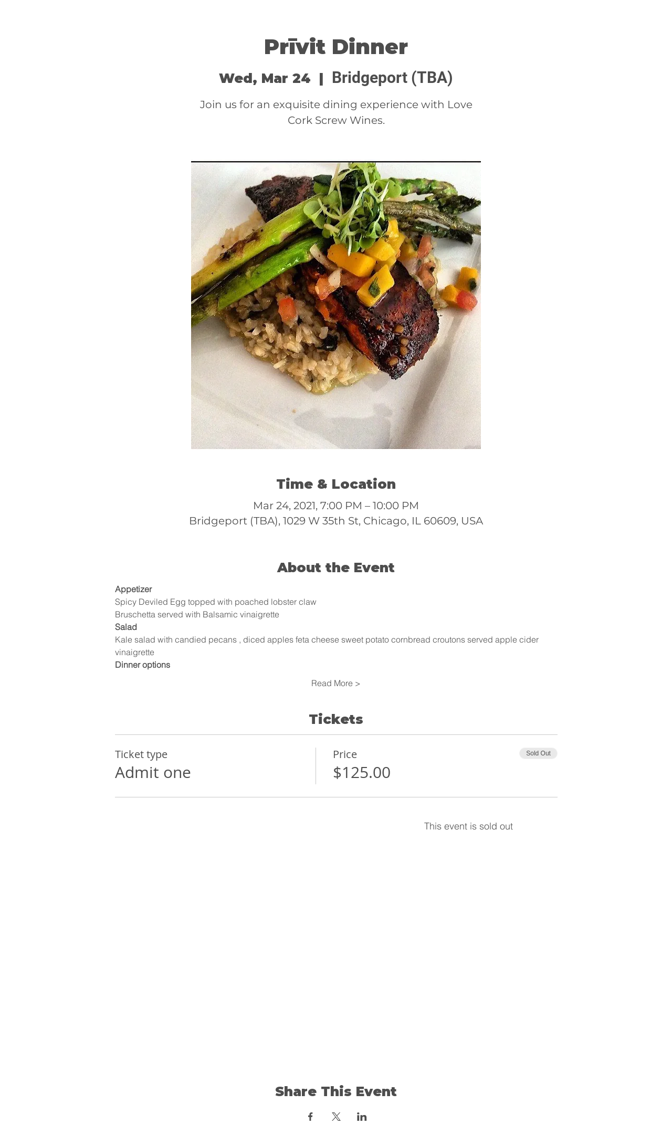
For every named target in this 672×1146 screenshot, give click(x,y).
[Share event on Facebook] (311, 1116)
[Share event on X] (336, 1116)
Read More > (336, 683)
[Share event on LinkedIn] (362, 1116)
